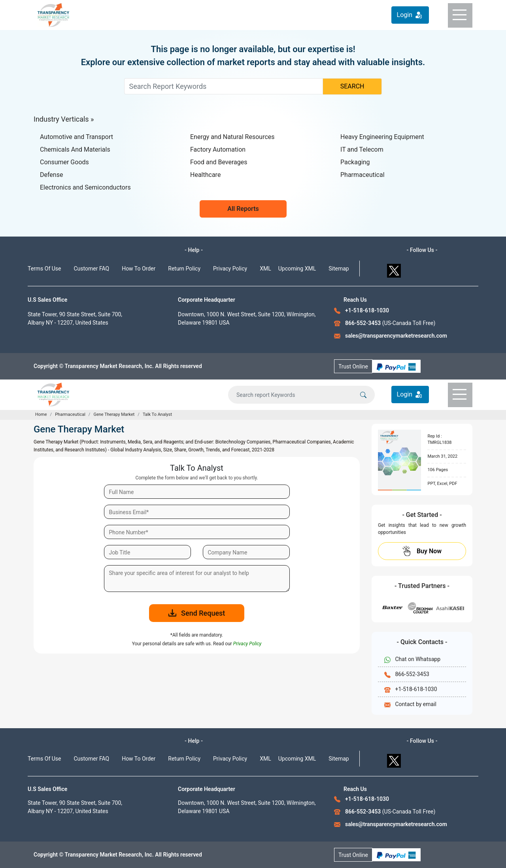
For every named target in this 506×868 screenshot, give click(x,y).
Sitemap (339, 268)
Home (41, 414)
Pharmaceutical (362, 174)
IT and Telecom (361, 149)
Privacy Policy (230, 268)
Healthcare (205, 174)
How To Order (138, 268)
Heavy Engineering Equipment (382, 137)
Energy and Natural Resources (232, 137)
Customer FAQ (92, 268)
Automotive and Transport (76, 137)
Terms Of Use (44, 268)
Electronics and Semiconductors (85, 187)
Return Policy (184, 268)
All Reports (243, 208)
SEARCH (352, 86)
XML (265, 268)
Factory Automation (217, 149)
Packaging (355, 162)
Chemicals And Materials (75, 149)
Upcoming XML (297, 268)
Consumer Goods (64, 162)
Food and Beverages (218, 162)
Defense (51, 174)
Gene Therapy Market (113, 414)
